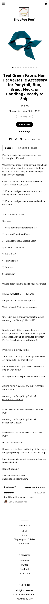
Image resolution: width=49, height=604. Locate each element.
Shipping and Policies (24, 539)
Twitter (24, 564)
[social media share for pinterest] (21, 139)
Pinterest (24, 560)
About (25, 535)
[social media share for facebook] (10, 139)
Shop (24, 530)
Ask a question (32, 139)
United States (27, 111)
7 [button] (28, 67)
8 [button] (31, 67)
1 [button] (12, 67)
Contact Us (24, 543)
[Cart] (46, 4)
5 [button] (23, 67)
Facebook (24, 569)
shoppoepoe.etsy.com (13, 452)
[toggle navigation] (3, 3)
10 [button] (36, 67)
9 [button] (33, 67)
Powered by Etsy (24, 598)
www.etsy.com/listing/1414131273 (18, 320)
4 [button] (20, 67)
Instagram (24, 573)
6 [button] (26, 67)
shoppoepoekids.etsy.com (15, 478)
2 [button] (15, 67)
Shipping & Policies (27, 147)
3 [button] (18, 67)
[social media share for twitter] (16, 139)
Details (9, 147)
